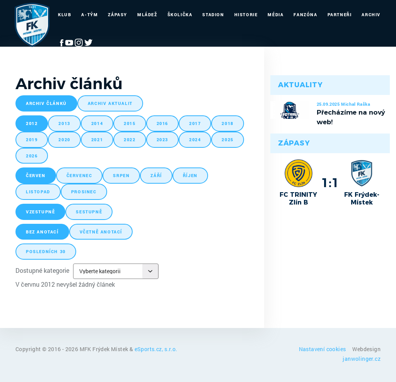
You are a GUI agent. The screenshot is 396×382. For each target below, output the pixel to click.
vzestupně (40, 212)
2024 (195, 139)
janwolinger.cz (362, 358)
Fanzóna (305, 14)
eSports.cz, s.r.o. (156, 349)
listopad (38, 191)
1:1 (330, 182)
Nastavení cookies (323, 349)
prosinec (84, 191)
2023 (162, 139)
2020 (64, 139)
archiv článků (46, 103)
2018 (227, 123)
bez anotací (42, 232)
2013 (64, 123)
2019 (32, 139)
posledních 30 (46, 251)
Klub (64, 14)
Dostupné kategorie (42, 270)
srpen (121, 175)
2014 (97, 123)
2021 (97, 139)
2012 (32, 123)
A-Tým (89, 14)
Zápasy (117, 14)
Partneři (340, 14)
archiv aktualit (110, 103)
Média (275, 14)
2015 (129, 123)
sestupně (89, 212)
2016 (162, 123)
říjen (190, 175)
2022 (129, 139)
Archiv (371, 14)
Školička (180, 14)
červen (36, 175)
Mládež (147, 14)
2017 (195, 123)
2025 (227, 139)
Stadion (213, 14)
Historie (246, 14)
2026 (32, 156)
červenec (79, 175)
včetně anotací (101, 232)
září (156, 175)
